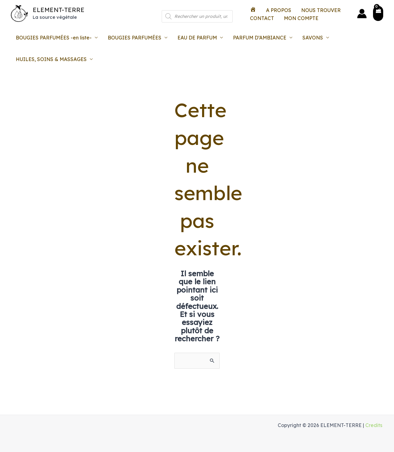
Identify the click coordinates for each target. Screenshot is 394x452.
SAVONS (312, 38)
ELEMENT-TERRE (59, 10)
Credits (373, 425)
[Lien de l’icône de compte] (362, 13)
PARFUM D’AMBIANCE (259, 38)
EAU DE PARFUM (197, 38)
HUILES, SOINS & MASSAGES (51, 59)
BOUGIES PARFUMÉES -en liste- (54, 38)
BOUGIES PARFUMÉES (134, 38)
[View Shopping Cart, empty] (378, 13)
